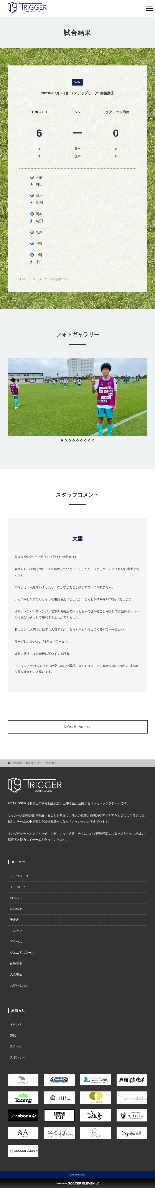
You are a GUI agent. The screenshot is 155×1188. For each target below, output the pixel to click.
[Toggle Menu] (149, 8)
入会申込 (16, 974)
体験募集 (16, 963)
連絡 (13, 1035)
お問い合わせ (19, 985)
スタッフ (16, 930)
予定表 (14, 919)
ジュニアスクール (22, 952)
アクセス (16, 941)
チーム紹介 (17, 887)
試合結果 (16, 909)
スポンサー (17, 1057)
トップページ (19, 876)
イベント (16, 1024)
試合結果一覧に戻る (77, 727)
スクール (16, 1046)
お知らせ (16, 898)
